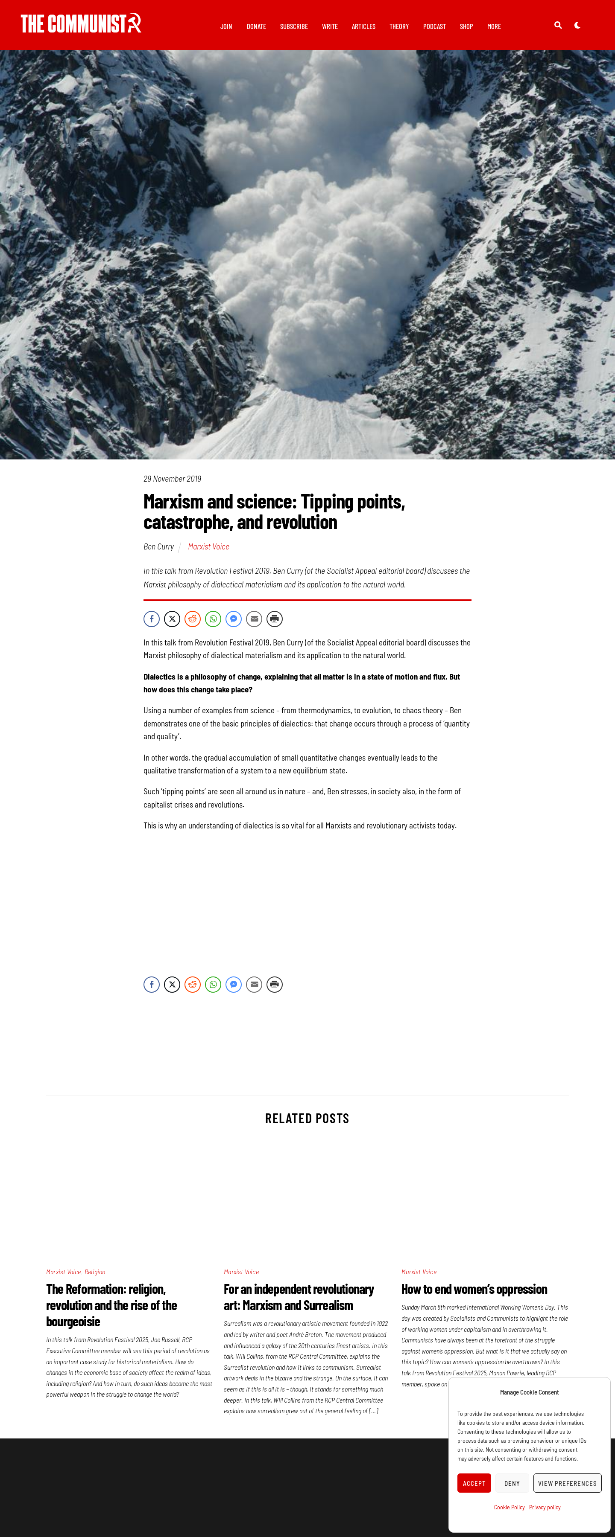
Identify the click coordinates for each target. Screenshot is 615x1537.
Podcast (434, 26)
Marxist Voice (208, 551)
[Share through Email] (254, 624)
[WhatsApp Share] (213, 624)
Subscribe (294, 26)
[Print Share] (274, 624)
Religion (95, 1276)
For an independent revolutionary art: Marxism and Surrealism (299, 1301)
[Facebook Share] (152, 624)
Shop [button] (466, 26)
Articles (363, 26)
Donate (256, 26)
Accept (474, 1483)
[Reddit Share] (192, 624)
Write (330, 26)
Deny (512, 1483)
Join (226, 26)
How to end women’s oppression (474, 1293)
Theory (399, 26)
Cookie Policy (509, 1507)
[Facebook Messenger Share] (234, 624)
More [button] (494, 26)
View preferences (567, 1483)
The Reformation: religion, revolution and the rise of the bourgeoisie (111, 1309)
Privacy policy (545, 1507)
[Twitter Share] (172, 624)
